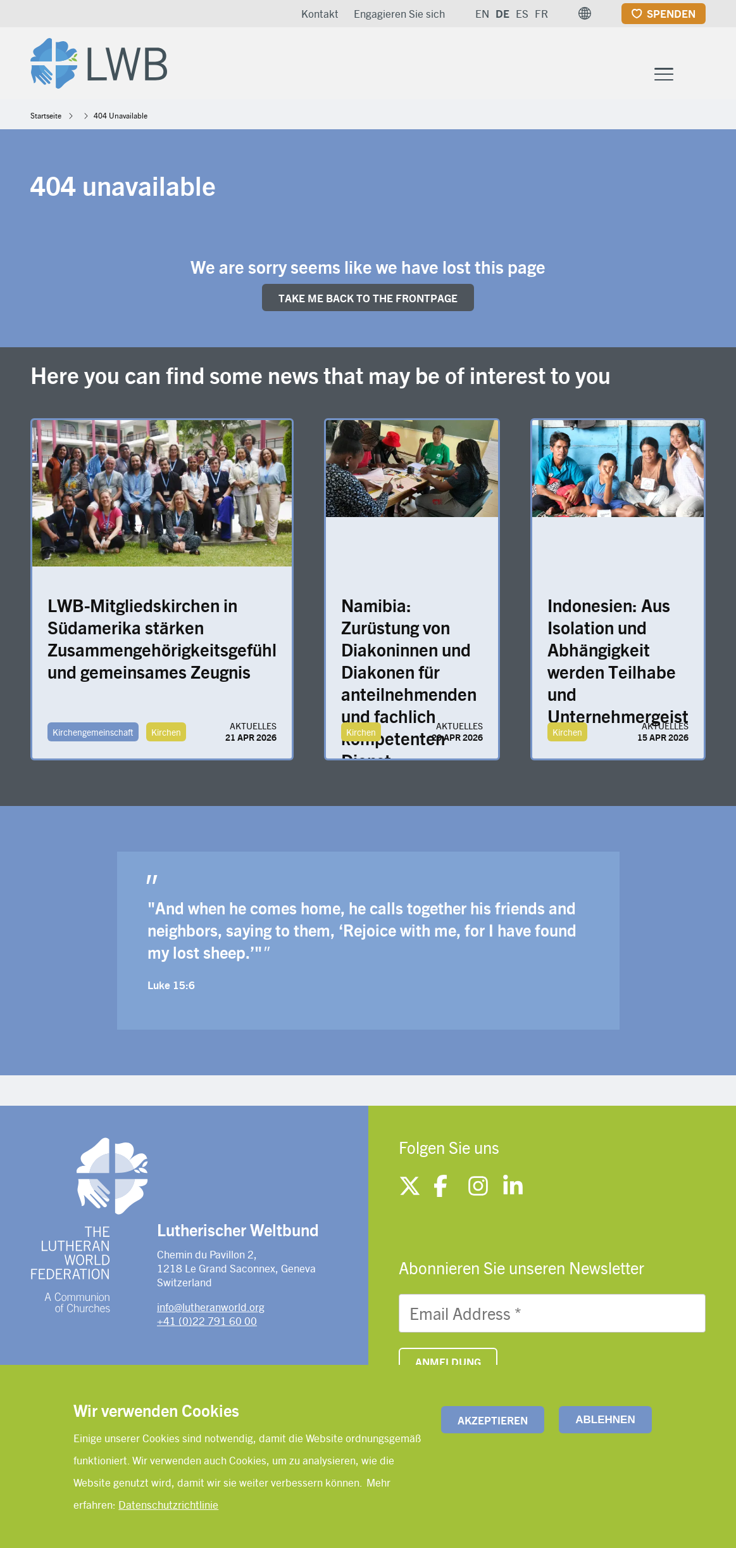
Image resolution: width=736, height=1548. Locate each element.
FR (541, 13)
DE (502, 13)
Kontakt (320, 13)
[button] (584, 13)
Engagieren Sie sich (399, 13)
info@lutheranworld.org (211, 1307)
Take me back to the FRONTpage (368, 298)
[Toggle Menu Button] (663, 72)
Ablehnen (605, 1420)
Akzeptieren (493, 1420)
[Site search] (697, 73)
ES (522, 13)
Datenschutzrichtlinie (168, 1504)
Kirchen (166, 732)
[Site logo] (98, 61)
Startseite (45, 115)
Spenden (671, 13)
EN (482, 13)
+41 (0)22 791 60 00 (207, 1320)
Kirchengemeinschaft (93, 732)
